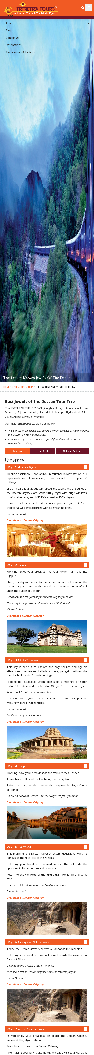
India (30, 387)
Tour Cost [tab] (42, 451)
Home (6, 387)
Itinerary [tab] (17, 451)
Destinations (18, 387)
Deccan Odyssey (33, 721)
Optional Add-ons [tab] (72, 451)
